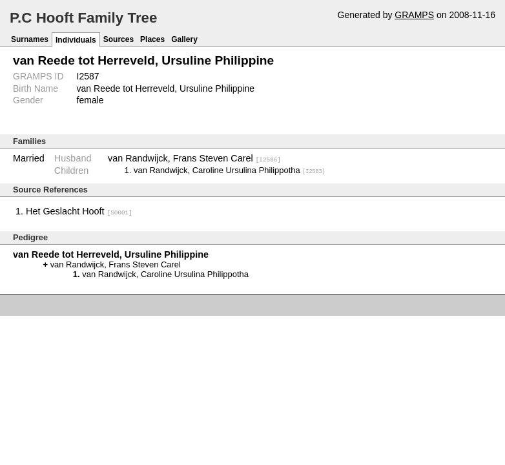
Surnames (29, 39)
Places (152, 39)
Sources (118, 39)
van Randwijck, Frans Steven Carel (194, 158)
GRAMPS (414, 15)
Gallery (184, 39)
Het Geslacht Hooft (79, 211)
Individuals (76, 40)
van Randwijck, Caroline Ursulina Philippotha (229, 170)
